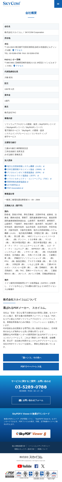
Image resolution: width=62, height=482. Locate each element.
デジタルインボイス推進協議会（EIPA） (24, 172)
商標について (43, 449)
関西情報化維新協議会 (16, 182)
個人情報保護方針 (18, 446)
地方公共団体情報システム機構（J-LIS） (25, 166)
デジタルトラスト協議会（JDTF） (22, 175)
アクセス (18, 50)
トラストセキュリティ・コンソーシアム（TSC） (28, 179)
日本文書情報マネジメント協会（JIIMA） (25, 169)
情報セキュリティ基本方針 (24, 449)
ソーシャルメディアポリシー (39, 446)
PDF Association (14, 188)
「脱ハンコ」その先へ (31, 358)
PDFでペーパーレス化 (31, 366)
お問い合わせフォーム (33, 400)
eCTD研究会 (12, 185)
